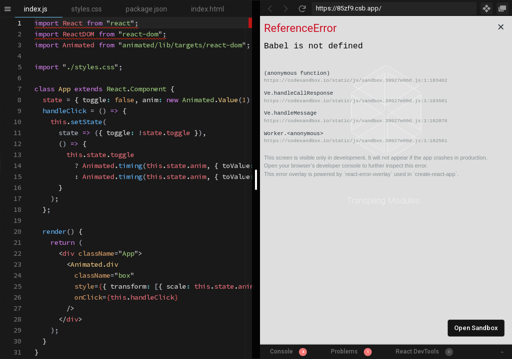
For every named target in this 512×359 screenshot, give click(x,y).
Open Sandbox (476, 328)
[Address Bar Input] (394, 8)
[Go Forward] (286, 8)
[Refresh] (302, 8)
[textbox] (34, 17)
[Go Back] (270, 8)
